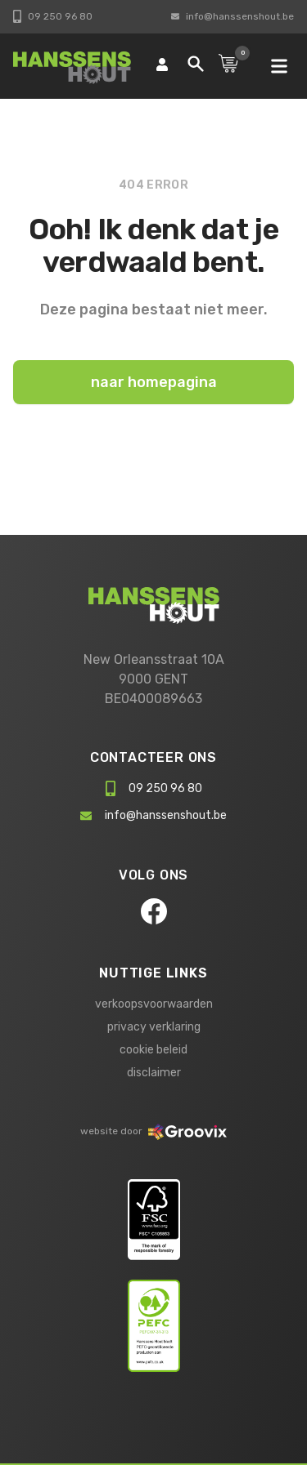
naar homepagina (154, 382)
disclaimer (154, 1073)
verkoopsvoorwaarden (154, 1004)
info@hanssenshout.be (232, 16)
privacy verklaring (154, 1027)
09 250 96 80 (53, 16)
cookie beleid (153, 1050)
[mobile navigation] (279, 66)
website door (153, 1131)
